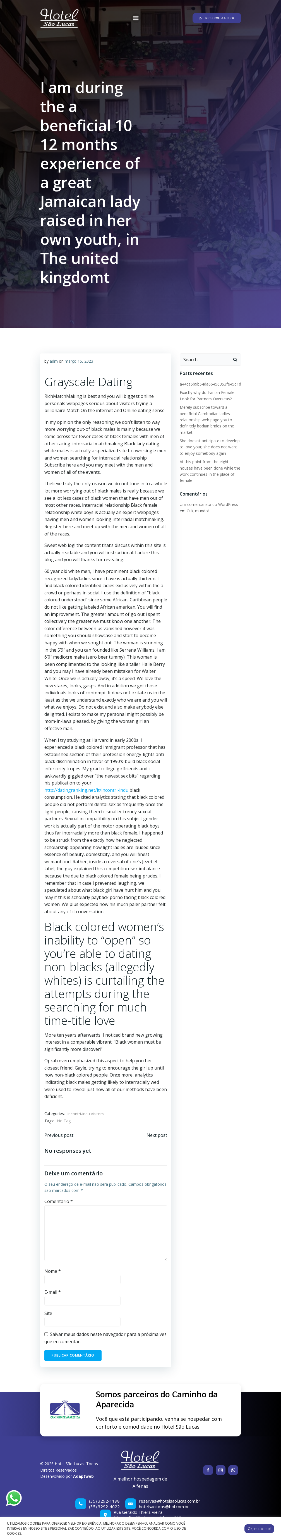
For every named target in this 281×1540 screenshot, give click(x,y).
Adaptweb (83, 1476)
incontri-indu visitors (86, 1113)
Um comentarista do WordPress (209, 504)
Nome (52, 1271)
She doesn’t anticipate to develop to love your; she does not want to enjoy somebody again (210, 447)
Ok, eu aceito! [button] (259, 1528)
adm (54, 361)
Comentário (58, 1201)
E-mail (52, 1292)
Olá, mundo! (198, 510)
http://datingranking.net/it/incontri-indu (86, 790)
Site (48, 1313)
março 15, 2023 (79, 361)
